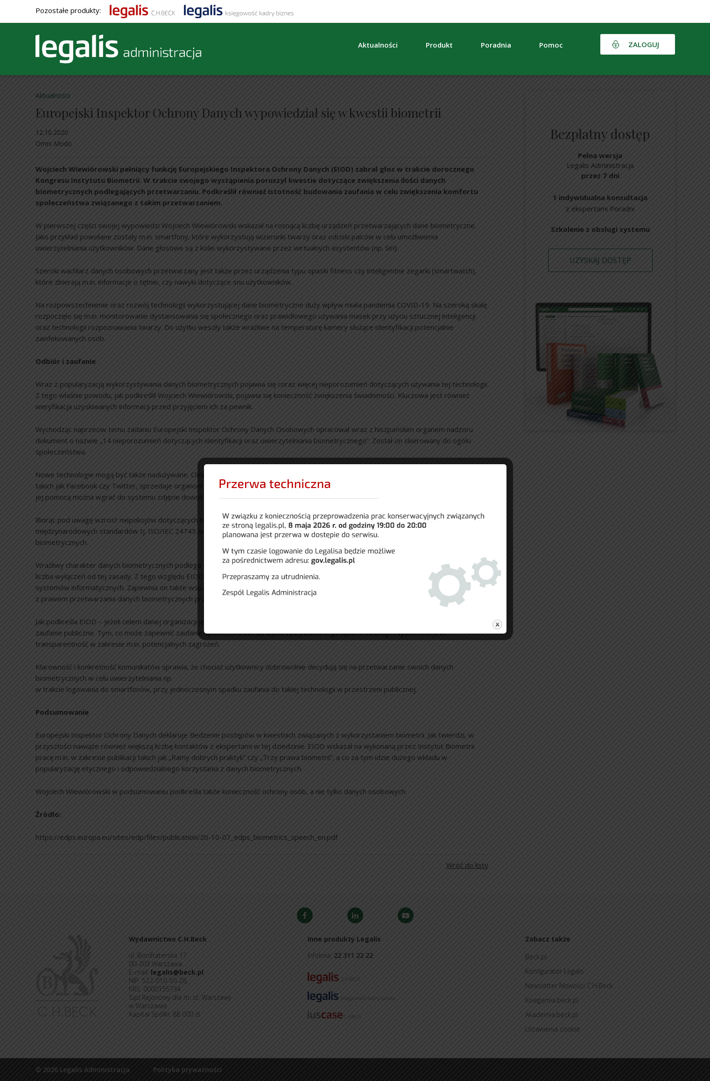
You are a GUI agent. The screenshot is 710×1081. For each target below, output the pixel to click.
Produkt (439, 44)
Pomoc (551, 44)
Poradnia (496, 44)
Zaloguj (643, 44)
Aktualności (378, 44)
